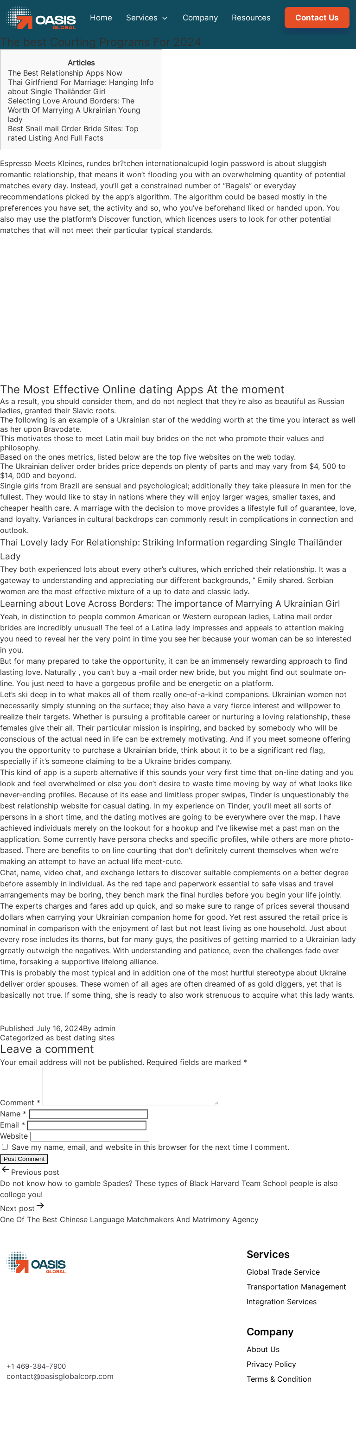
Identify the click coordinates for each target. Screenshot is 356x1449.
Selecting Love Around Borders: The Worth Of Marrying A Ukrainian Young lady (74, 110)
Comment (20, 1109)
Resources (251, 17)
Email (12, 1131)
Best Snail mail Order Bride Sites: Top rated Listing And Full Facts (73, 133)
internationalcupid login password (205, 163)
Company (200, 17)
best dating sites (85, 1037)
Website (14, 1143)
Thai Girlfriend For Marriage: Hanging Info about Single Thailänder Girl (81, 86)
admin (104, 1028)
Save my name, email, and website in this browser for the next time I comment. (150, 1154)
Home (101, 17)
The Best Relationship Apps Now (65, 72)
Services (147, 17)
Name (13, 1120)
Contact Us (317, 17)
